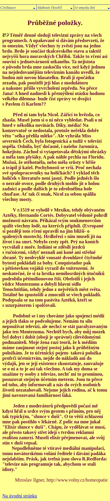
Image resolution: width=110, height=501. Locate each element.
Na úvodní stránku (19, 495)
